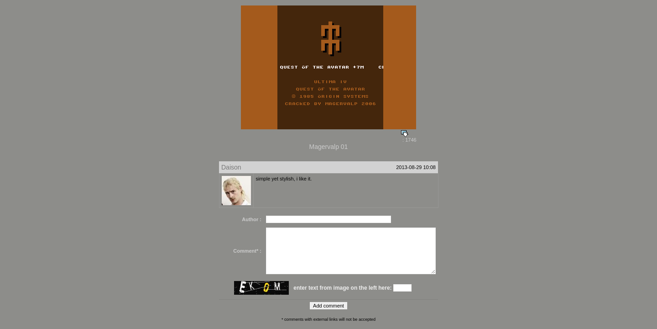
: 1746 (409, 138)
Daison (231, 167)
